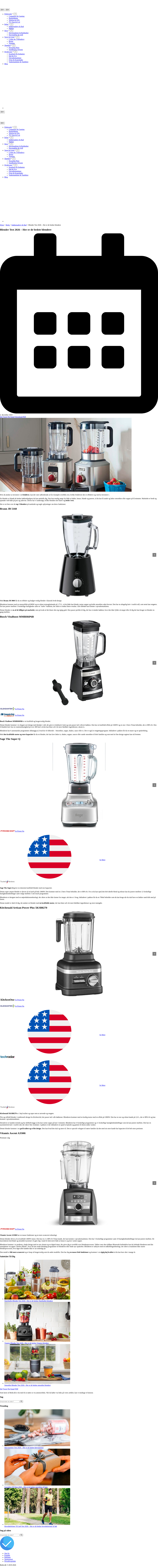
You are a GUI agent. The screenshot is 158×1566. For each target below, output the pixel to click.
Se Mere (102, 860)
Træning (12, 43)
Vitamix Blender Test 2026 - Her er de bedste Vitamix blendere (26, 1343)
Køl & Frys (13, 56)
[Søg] (21, 1401)
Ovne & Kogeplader (16, 60)
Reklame (7, 1557)
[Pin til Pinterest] (9, 417)
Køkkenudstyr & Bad (16, 26)
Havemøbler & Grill (16, 35)
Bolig (7, 24)
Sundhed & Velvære (16, 50)
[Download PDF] (20, 417)
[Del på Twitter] (5, 417)
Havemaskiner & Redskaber (19, 33)
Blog (6, 64)
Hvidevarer (9, 52)
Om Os (6, 1553)
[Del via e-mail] (12, 417)
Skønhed (8, 45)
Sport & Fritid (10, 37)
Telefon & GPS (14, 20)
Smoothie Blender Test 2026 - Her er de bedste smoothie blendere (27, 1385)
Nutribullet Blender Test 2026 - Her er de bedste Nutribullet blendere (28, 1301)
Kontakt (7, 1555)
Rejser (11, 41)
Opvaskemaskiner (15, 58)
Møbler (11, 28)
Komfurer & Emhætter (17, 54)
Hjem (2, 225)
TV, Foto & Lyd (14, 22)
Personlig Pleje (14, 48)
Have (7, 31)
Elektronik (9, 14)
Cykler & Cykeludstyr (16, 39)
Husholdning (13, 18)
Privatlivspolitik (10, 1561)
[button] (154, 555)
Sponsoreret (8, 1559)
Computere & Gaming (16, 16)
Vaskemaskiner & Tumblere (18, 62)
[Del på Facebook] (1, 417)
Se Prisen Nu (19, 709)
